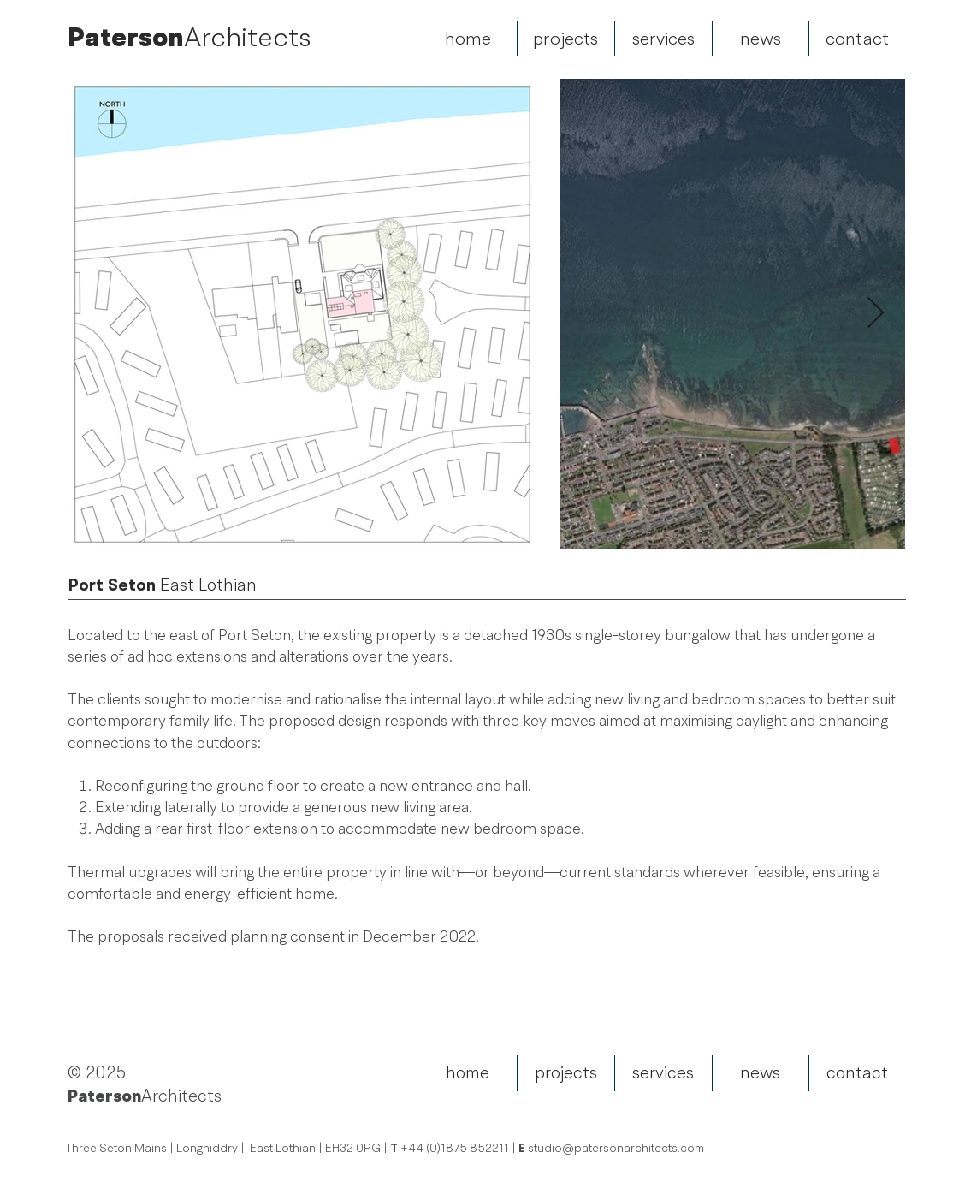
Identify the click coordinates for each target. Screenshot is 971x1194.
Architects (247, 37)
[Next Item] (875, 313)
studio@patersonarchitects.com (616, 1148)
